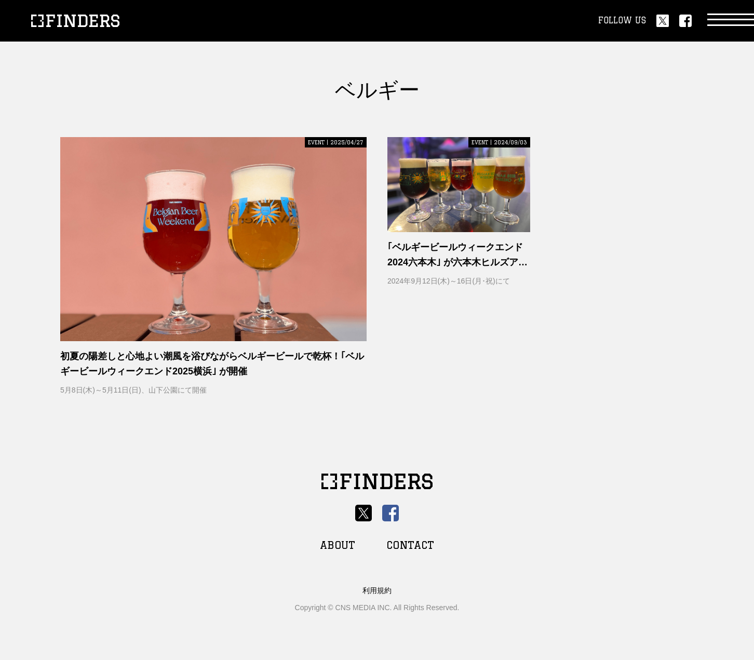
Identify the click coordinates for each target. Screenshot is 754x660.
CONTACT (410, 545)
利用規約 (377, 590)
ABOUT (337, 545)
